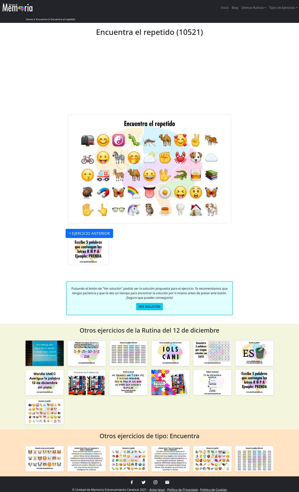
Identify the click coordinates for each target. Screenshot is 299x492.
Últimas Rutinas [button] (252, 8)
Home (29, 19)
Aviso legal (157, 490)
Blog (235, 8)
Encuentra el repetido (63, 19)
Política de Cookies (213, 490)
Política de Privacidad (183, 490)
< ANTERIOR (89, 233)
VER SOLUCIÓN (149, 307)
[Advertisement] (149, 78)
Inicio (225, 8)
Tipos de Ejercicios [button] (282, 8)
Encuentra (41, 19)
